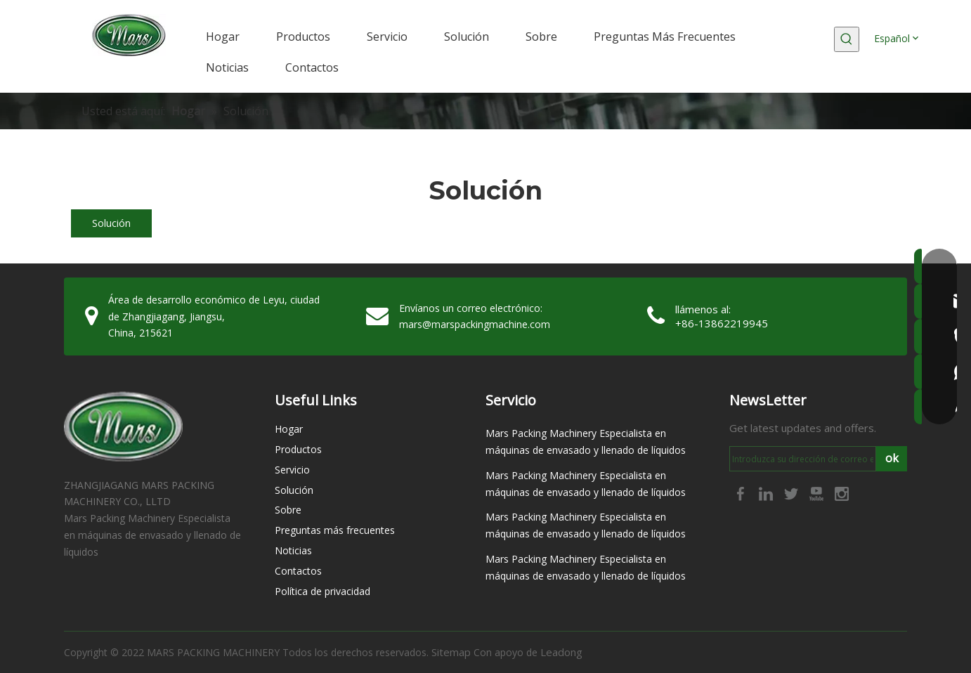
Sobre (288, 509)
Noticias (293, 550)
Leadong (561, 652)
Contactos (298, 570)
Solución (111, 223)
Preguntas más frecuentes (335, 530)
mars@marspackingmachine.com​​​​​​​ (474, 324)
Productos (298, 449)
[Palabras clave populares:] (846, 39)
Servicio (292, 469)
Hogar (289, 429)
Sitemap (451, 652)
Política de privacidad (322, 591)
